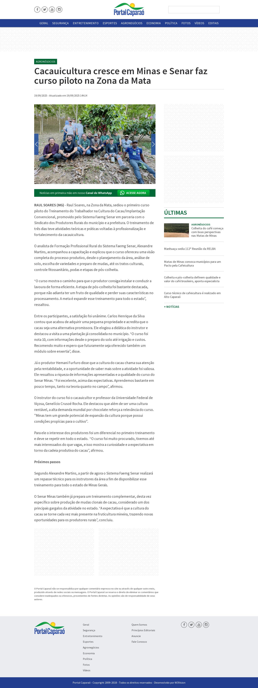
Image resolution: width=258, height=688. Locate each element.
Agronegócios (131, 23)
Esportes (110, 23)
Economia (153, 23)
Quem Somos (139, 624)
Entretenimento (86, 23)
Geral (43, 23)
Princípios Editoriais (143, 630)
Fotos (186, 23)
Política (171, 23)
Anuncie (136, 636)
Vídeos (199, 23)
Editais (213, 23)
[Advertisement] (64, 552)
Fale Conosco (139, 641)
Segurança (60, 23)
